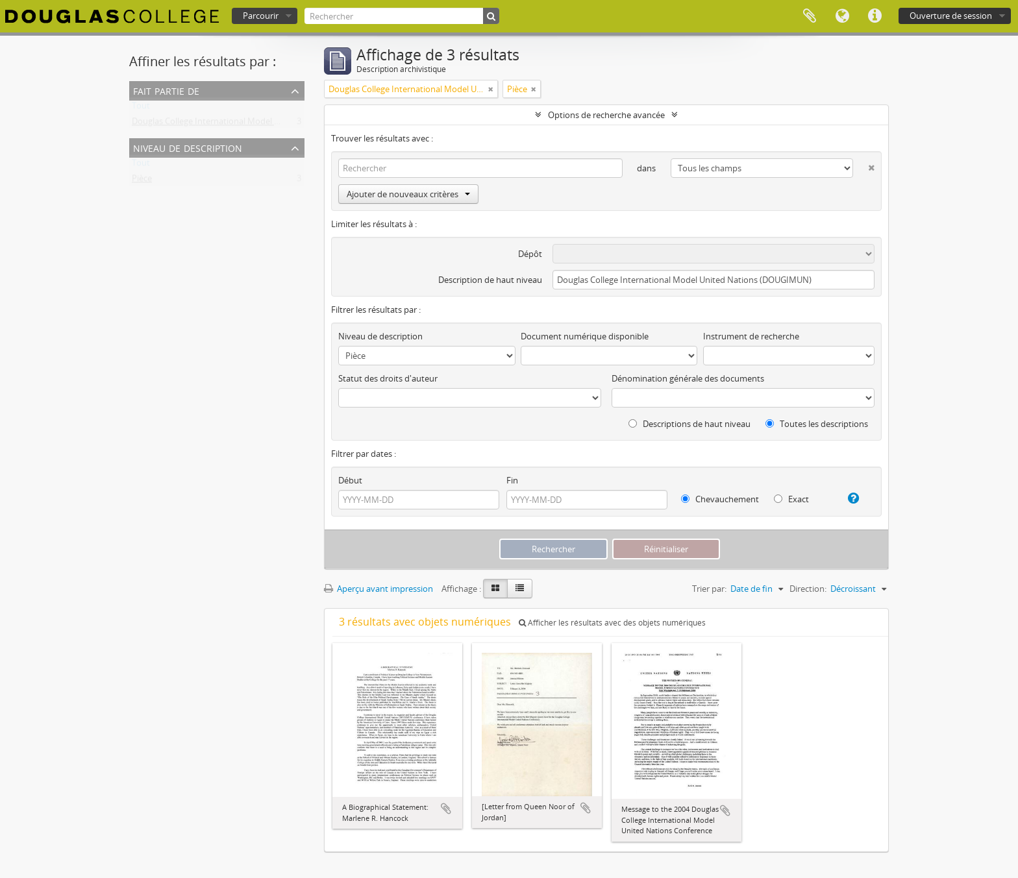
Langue (842, 16)
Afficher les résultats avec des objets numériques (612, 622)
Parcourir (261, 15)
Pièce (142, 181)
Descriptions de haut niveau (689, 424)
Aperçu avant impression (378, 588)
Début (350, 480)
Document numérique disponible (585, 336)
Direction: (807, 588)
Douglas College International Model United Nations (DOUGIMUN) (259, 124)
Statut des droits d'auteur (388, 378)
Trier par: (709, 588)
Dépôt (530, 254)
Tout (141, 108)
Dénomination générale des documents (688, 378)
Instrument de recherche (751, 336)
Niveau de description (187, 147)
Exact (791, 499)
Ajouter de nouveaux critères (408, 194)
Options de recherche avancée (606, 115)
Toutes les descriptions (816, 424)
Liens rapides (874, 16)
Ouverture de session (951, 15)
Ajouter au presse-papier (446, 808)
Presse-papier (809, 16)
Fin (512, 480)
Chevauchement (720, 499)
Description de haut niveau (490, 280)
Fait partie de (166, 90)
